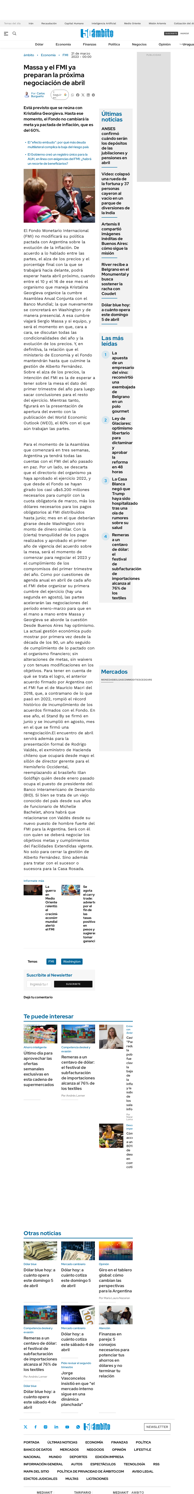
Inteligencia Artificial (104, 23)
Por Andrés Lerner (73, 1095)
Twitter (26, 1427)
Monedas (107, 679)
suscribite (171, 33)
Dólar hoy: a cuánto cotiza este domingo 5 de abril (76, 1277)
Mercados (69, 1450)
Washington (72, 961)
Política (114, 44)
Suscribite (73, 984)
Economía (63, 44)
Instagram (45, 1427)
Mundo (55, 1457)
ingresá (184, 33)
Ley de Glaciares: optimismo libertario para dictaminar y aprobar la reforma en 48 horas (122, 445)
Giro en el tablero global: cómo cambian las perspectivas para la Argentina (115, 1280)
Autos (76, 1464)
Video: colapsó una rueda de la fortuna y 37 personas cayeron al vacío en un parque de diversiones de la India (116, 193)
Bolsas (118, 679)
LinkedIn (56, 1427)
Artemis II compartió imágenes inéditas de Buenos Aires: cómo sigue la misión (115, 238)
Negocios (139, 44)
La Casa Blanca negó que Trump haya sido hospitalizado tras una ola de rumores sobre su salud (125, 503)
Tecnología (134, 1464)
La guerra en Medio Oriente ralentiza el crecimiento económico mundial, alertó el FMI (54, 908)
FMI (65, 55)
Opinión (165, 44)
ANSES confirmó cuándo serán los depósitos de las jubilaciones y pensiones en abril (115, 145)
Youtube (67, 1427)
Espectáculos (103, 1464)
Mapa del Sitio (36, 1471)
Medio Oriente (132, 23)
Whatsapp (78, 1427)
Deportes (78, 1457)
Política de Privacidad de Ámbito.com (90, 1471)
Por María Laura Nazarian (114, 1298)
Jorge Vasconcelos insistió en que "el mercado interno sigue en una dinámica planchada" (78, 1388)
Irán (31, 23)
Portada (31, 1442)
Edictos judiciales (40, 1479)
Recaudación (49, 23)
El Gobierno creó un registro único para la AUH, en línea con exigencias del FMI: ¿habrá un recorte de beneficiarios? (59, 159)
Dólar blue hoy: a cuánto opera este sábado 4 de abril (40, 1399)
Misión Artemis (157, 23)
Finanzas (89, 44)
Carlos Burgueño (38, 95)
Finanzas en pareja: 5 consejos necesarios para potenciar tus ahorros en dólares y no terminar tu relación (114, 1355)
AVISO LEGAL (142, 1471)
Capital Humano (74, 23)
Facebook (36, 1427)
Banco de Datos (38, 1450)
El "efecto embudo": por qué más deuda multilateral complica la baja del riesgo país (58, 144)
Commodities (132, 679)
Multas (71, 1479)
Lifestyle (142, 1450)
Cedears (146, 679)
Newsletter (157, 1427)
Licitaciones (97, 1479)
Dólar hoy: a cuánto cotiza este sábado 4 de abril (77, 1341)
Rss (156, 1464)
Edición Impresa (109, 1457)
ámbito (29, 55)
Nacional (32, 1457)
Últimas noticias (62, 1442)
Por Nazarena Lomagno (131, 1117)
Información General (43, 1464)
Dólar (39, 44)
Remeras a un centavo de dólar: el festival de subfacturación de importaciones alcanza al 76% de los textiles (126, 566)
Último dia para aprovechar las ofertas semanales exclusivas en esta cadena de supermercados (39, 1068)
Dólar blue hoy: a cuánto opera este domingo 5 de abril (116, 312)
